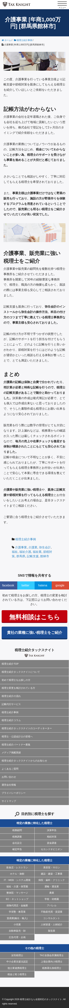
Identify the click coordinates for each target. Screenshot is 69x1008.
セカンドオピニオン (51, 849)
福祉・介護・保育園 (17, 886)
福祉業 (37, 551)
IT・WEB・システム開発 (17, 880)
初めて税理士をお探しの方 (16, 680)
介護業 (33, 547)
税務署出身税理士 (51, 968)
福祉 (15, 551)
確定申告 (17, 849)
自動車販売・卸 (17, 930)
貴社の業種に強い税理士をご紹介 (34, 632)
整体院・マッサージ (17, 892)
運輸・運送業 (52, 886)
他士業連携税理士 (17, 968)
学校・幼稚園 (52, 899)
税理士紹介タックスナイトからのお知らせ (24, 760)
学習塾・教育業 (17, 911)
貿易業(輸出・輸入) (17, 918)
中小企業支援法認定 (17, 961)
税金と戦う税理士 (17, 974)
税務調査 (17, 836)
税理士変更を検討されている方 (18, 688)
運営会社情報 (9, 784)
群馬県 (20, 556)
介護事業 (21, 547)
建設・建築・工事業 (51, 873)
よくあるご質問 (10, 768)
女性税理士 (17, 955)
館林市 (44, 556)
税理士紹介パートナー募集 (16, 744)
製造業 (51, 930)
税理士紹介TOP (10, 663)
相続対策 (51, 836)
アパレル (51, 905)
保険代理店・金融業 (17, 905)
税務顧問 (17, 830)
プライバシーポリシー (14, 793)
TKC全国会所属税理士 (52, 955)
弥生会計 (45, 547)
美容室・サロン (51, 867)
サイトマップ (9, 801)
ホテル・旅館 (17, 873)
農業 (51, 892)
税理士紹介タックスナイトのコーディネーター (27, 728)
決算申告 (51, 830)
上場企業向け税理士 (51, 961)
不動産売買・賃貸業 (51, 911)
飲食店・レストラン (17, 867)
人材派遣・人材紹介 (51, 924)
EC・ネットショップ (17, 899)
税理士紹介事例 (25, 539)
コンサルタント (51, 918)
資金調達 (51, 843)
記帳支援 (33, 556)
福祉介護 (25, 551)
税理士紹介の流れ (11, 696)
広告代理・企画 (17, 937)
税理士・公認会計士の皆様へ (17, 736)
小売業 (17, 924)
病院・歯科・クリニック (51, 880)
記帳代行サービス (11, 704)
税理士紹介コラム (11, 720)
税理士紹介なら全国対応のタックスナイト (41, 999)
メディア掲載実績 (11, 752)
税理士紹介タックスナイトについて (21, 672)
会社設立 (17, 843)
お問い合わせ (9, 777)
